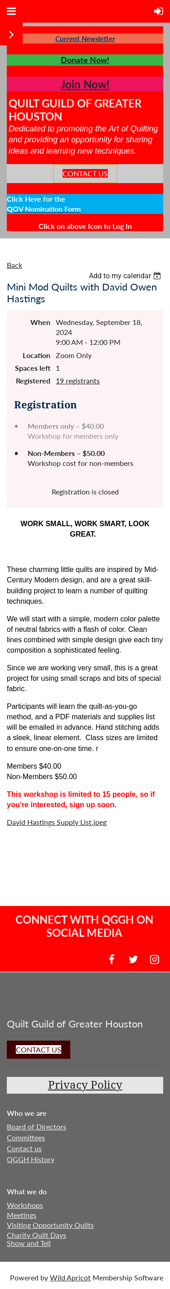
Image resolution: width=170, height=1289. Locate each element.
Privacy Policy (85, 1085)
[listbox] (126, 275)
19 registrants (78, 380)
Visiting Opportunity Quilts (50, 1225)
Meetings (21, 1215)
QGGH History (30, 1159)
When (40, 322)
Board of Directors (36, 1126)
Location (36, 355)
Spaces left (32, 367)
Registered (33, 380)
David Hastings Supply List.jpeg (57, 822)
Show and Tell (29, 1243)
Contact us (24, 1148)
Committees (26, 1137)
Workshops (25, 1205)
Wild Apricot (70, 1277)
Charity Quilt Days (36, 1235)
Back (14, 265)
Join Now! (85, 84)
